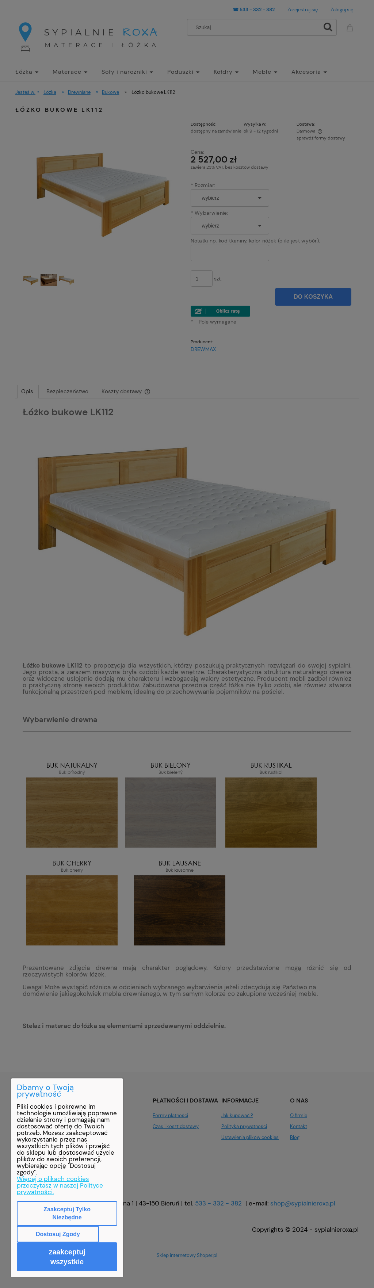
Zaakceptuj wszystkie (67, 1256)
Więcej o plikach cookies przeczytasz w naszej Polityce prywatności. (60, 1185)
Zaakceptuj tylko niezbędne (67, 1213)
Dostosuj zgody (58, 1234)
